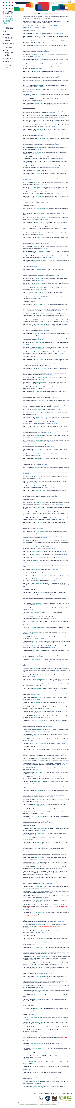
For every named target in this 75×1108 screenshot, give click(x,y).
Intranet (7, 61)
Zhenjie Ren (44, 27)
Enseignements (9, 43)
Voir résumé (61, 33)
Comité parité (9, 58)
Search (69, 3)
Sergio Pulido (34, 27)
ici (27, 22)
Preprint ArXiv (48, 973)
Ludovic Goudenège (44, 25)
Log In (70, 1)
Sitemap (65, 1)
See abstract (26, 1069)
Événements (8, 47)
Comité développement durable (9, 52)
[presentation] (67, 962)
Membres (7, 34)
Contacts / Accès (8, 66)
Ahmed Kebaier (55, 25)
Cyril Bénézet (33, 25)
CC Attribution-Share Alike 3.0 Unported (57, 1102)
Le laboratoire (9, 28)
